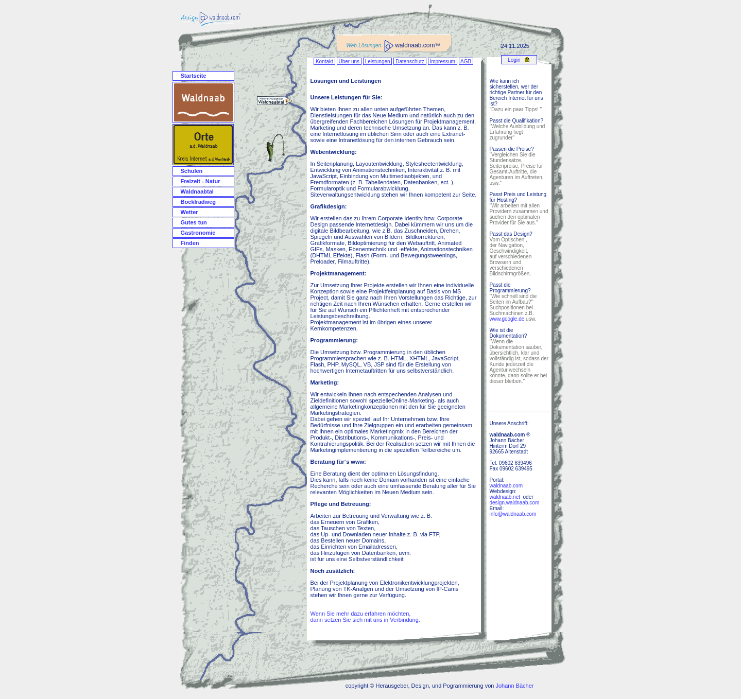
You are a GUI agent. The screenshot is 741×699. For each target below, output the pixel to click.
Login (513, 60)
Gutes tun (194, 222)
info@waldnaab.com (513, 514)
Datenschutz (409, 61)
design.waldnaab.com (515, 502)
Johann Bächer (514, 686)
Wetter (189, 212)
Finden (190, 243)
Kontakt (324, 61)
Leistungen (378, 61)
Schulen (192, 171)
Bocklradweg (198, 202)
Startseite (193, 76)
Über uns (349, 61)
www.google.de (507, 319)
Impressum (442, 61)
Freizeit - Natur (200, 181)
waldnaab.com (506, 485)
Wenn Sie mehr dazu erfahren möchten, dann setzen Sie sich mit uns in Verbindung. (365, 616)
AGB (466, 61)
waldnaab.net (505, 497)
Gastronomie (198, 233)
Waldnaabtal (197, 191)
